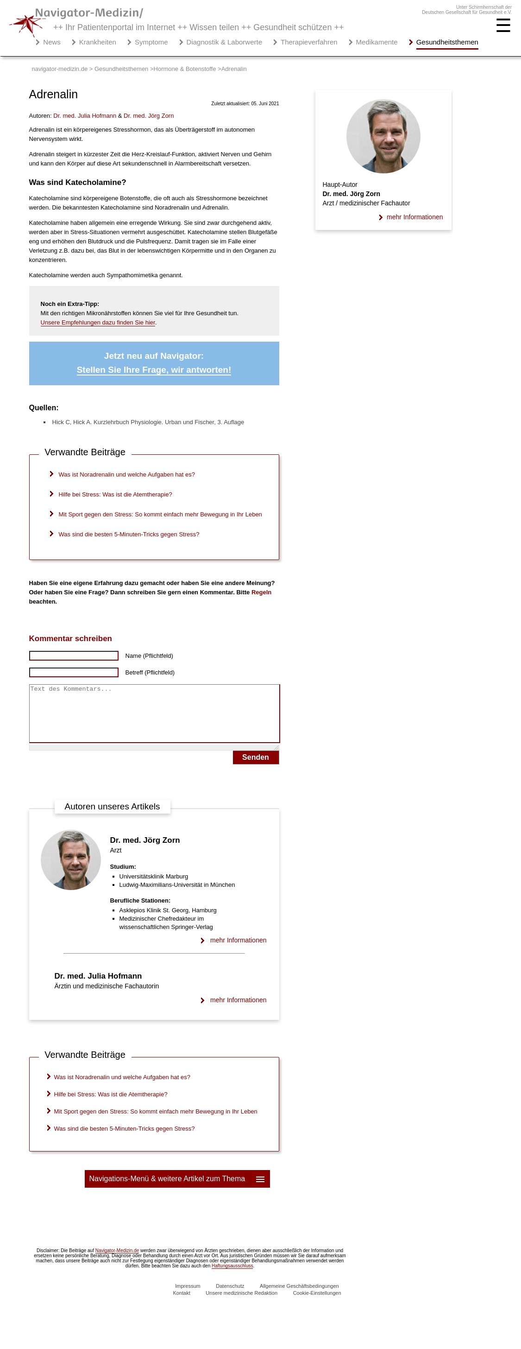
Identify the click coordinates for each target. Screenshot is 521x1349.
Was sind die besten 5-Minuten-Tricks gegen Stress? (129, 534)
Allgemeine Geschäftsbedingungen (299, 1297)
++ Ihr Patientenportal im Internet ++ (198, 27)
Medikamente (377, 42)
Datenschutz (230, 1297)
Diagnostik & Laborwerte (224, 42)
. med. (84, 115)
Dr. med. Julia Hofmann (98, 987)
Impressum (187, 1297)
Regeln (261, 592)
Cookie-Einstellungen (317, 1304)
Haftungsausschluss (232, 1276)
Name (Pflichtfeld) (149, 655)
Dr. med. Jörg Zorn (145, 851)
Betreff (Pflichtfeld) (150, 672)
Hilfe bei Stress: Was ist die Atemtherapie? (115, 494)
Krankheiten (97, 42)
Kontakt (181, 1304)
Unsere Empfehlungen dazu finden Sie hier (98, 322)
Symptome (151, 42)
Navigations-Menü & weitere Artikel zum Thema (177, 1190)
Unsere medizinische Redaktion (241, 1304)
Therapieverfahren (309, 42)
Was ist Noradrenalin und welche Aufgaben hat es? (127, 474)
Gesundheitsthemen (447, 42)
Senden (255, 768)
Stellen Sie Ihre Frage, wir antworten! (154, 370)
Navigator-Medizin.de (117, 1261)
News (52, 42)
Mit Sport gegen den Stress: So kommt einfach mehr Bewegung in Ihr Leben (160, 514)
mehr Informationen (238, 951)
